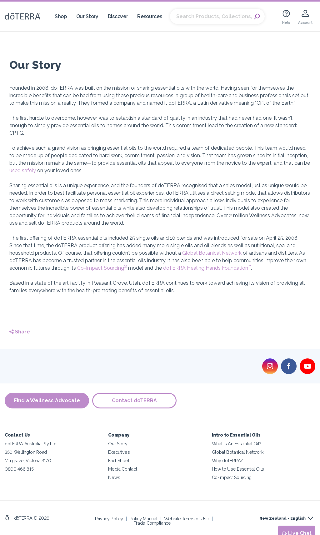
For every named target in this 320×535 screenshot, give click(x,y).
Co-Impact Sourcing (102, 268)
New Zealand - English (282, 518)
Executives (119, 452)
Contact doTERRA (134, 400)
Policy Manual (144, 518)
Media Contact (122, 469)
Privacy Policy (109, 518)
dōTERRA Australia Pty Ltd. (31, 443)
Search (257, 16)
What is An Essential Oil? (236, 443)
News (114, 477)
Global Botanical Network (212, 253)
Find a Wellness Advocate (47, 400)
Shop (61, 16)
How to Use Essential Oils (238, 469)
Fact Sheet (118, 460)
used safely (22, 170)
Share (19, 332)
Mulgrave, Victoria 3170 (28, 460)
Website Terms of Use (186, 518)
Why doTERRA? (227, 460)
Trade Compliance (152, 523)
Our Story (87, 16)
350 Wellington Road (26, 452)
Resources (149, 16)
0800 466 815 (19, 469)
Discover (118, 16)
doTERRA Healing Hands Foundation (207, 268)
